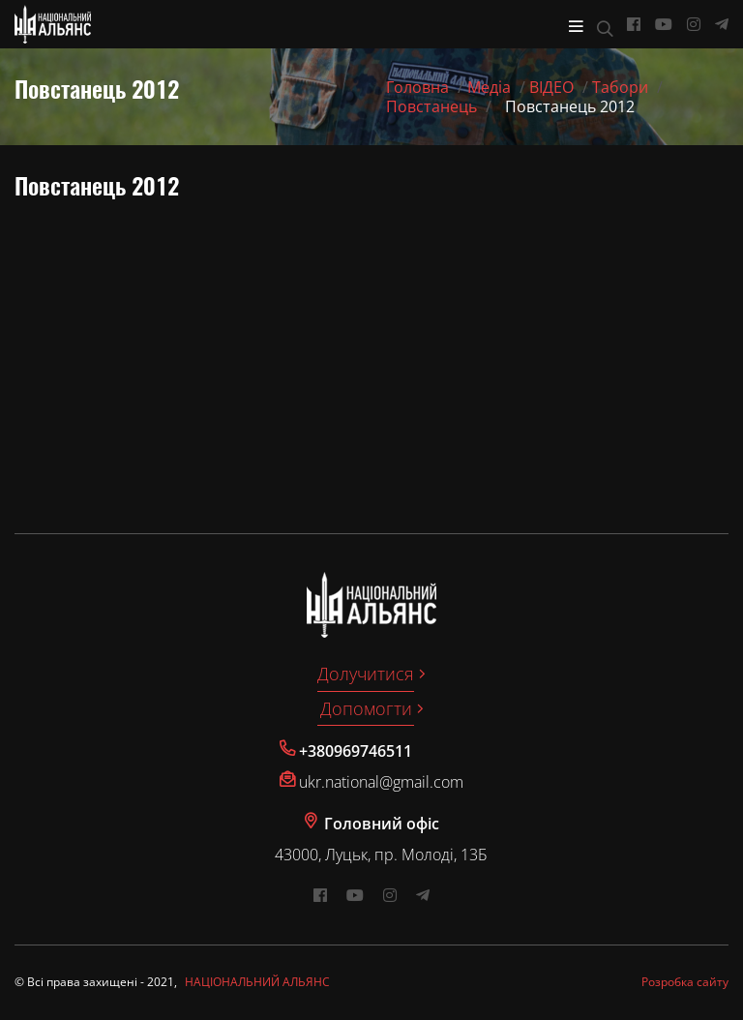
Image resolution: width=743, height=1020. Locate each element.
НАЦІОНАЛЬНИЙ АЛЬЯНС (257, 982)
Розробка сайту (684, 982)
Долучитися (365, 673)
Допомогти (366, 708)
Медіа (489, 87)
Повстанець (431, 106)
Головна (417, 87)
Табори (620, 87)
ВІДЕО (551, 87)
